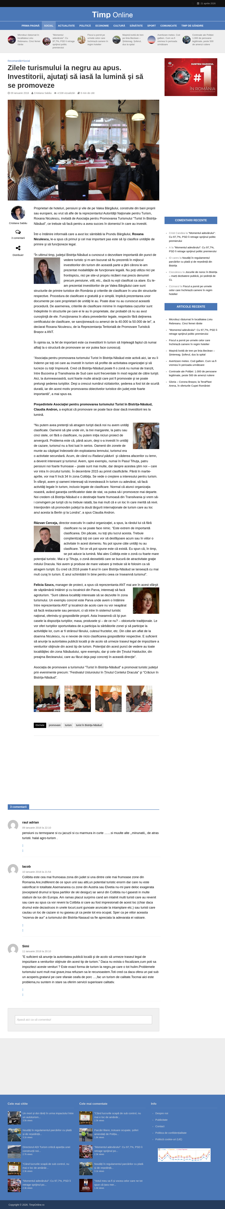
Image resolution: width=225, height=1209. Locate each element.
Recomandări (15, 60)
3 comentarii (18, 238)
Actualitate (66, 25)
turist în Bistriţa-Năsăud (89, 725)
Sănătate (136, 25)
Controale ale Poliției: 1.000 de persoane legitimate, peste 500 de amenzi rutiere (203, 40)
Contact (160, 1126)
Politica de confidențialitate (171, 1132)
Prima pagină (31, 25)
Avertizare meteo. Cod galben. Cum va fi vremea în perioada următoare (168, 40)
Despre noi (161, 1113)
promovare (55, 725)
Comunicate (168, 25)
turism (68, 725)
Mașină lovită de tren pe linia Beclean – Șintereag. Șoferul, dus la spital (133, 40)
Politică (85, 25)
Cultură (119, 25)
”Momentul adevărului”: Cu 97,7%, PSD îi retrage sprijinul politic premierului (64, 41)
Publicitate (161, 1119)
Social (48, 25)
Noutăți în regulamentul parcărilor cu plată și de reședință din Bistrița (190, 261)
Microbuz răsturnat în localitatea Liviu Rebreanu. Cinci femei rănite (29, 40)
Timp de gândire (192, 25)
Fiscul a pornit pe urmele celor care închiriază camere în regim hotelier (98, 40)
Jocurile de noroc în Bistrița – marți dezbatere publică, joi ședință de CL (193, 276)
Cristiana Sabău (43, 93)
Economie (102, 25)
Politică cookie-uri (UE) (168, 1139)
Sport (151, 25)
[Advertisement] (96, 766)
